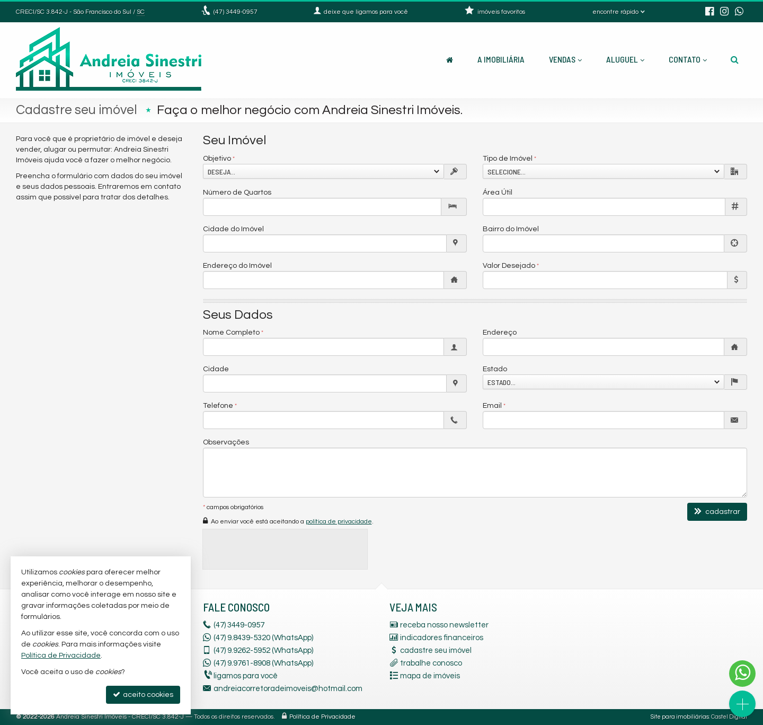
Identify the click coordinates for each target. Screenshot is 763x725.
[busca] (735, 59)
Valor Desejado (509, 265)
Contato (688, 59)
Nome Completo (231, 332)
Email (492, 405)
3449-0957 (236, 11)
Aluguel (625, 59)
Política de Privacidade (322, 716)
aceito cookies (143, 694)
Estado (495, 369)
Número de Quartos (237, 192)
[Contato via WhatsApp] (742, 673)
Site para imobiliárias (680, 717)
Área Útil (497, 192)
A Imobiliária (501, 59)
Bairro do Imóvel (511, 229)
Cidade (216, 369)
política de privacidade (339, 521)
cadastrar (717, 512)
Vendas (565, 59)
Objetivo (217, 158)
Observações (226, 442)
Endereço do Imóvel (237, 265)
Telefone (218, 405)
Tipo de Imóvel (508, 158)
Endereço (500, 332)
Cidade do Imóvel (233, 229)
